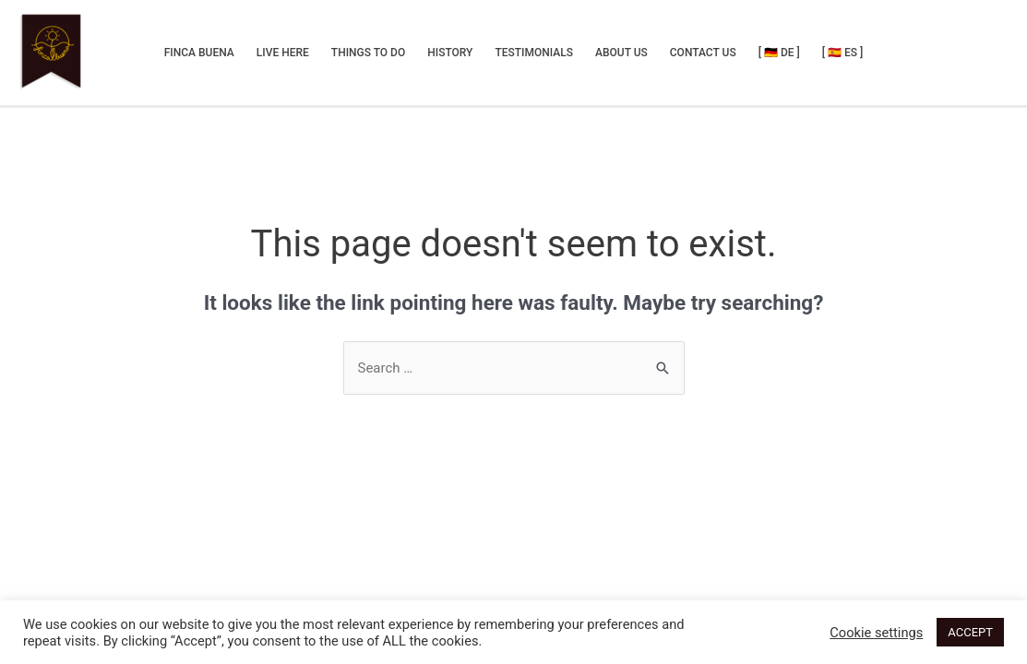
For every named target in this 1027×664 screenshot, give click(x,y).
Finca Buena (199, 52)
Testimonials (534, 52)
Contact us (703, 52)
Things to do (368, 52)
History (449, 52)
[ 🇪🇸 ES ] (843, 52)
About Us (621, 52)
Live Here (283, 52)
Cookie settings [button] (876, 632)
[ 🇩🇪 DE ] (779, 52)
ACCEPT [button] (970, 632)
